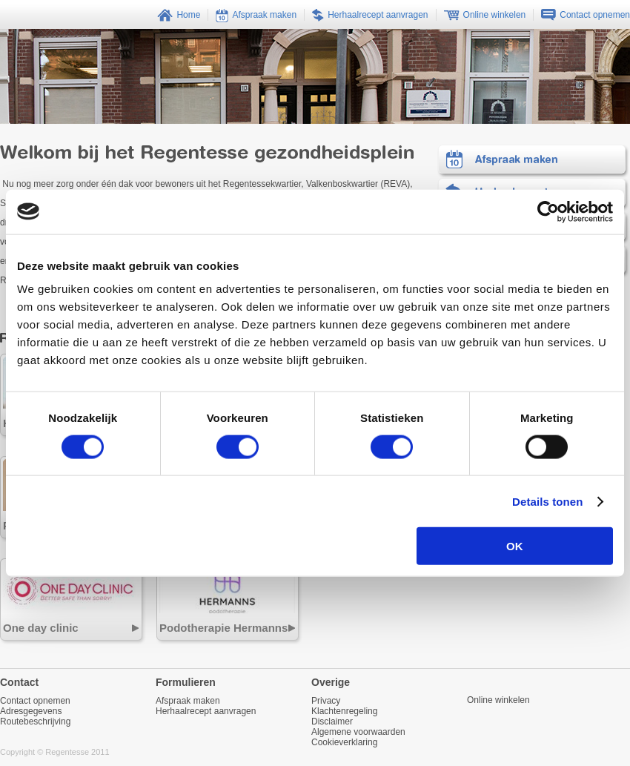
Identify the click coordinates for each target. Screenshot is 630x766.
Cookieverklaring (344, 742)
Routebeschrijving (35, 721)
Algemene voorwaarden (358, 732)
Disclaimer (332, 721)
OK (514, 546)
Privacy (325, 701)
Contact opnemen (35, 701)
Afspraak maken (533, 161)
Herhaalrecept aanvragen (206, 711)
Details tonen (547, 501)
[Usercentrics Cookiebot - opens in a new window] (548, 211)
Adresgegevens (31, 711)
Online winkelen (498, 700)
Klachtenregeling (344, 711)
